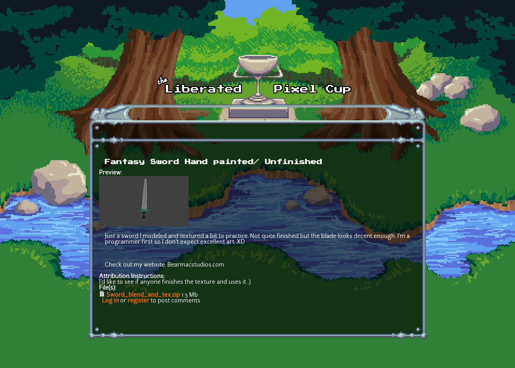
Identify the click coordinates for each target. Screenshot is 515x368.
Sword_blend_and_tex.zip (143, 295)
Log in (110, 301)
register (138, 301)
